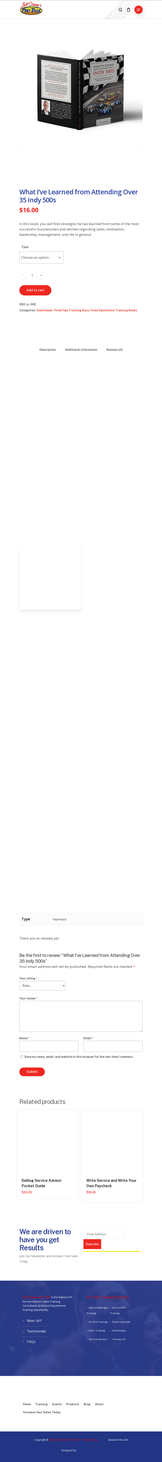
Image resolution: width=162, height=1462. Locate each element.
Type (24, 247)
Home (27, 1403)
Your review (28, 998)
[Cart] (128, 9)
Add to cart (35, 290)
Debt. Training (97, 1330)
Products (72, 1403)
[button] (138, 10)
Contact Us (119, 1339)
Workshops (119, 1330)
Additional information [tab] (81, 349)
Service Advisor (98, 1339)
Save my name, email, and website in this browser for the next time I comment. (79, 1056)
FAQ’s (31, 1341)
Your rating (28, 978)
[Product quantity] (32, 275)
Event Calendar (121, 1321)
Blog (87, 1403)
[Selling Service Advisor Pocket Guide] (47, 1141)
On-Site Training (98, 1321)
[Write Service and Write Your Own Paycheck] (112, 1141)
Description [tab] (47, 349)
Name (24, 1038)
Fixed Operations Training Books (113, 310)
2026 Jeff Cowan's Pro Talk (64, 1438)
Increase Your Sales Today (42, 1411)
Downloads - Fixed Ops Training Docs (63, 310)
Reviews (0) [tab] (114, 349)
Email (88, 1038)
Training (41, 1403)
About (99, 1403)
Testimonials (36, 1331)
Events (57, 1403)
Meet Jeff (34, 1321)
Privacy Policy (90, 1438)
